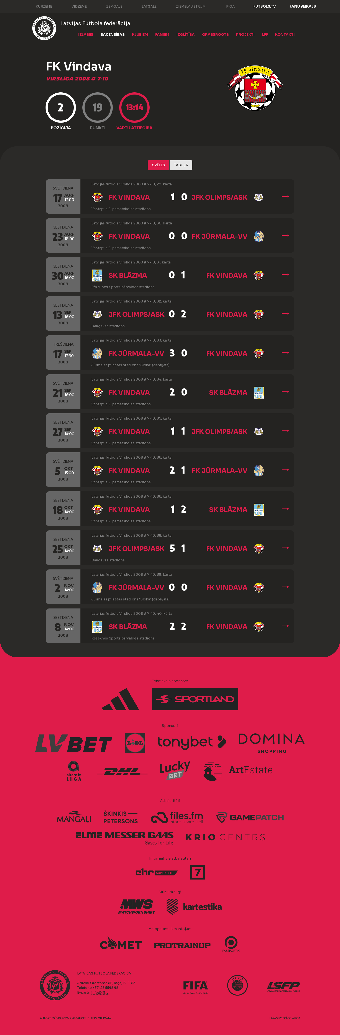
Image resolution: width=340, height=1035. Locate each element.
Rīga (226, 6)
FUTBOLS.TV (264, 6)
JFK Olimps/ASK (219, 197)
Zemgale (110, 6)
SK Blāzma (128, 275)
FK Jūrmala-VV (219, 236)
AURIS (296, 1018)
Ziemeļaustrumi (187, 6)
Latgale (145, 6)
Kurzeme (39, 6)
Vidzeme (75, 6)
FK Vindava (129, 197)
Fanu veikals (303, 6)
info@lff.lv (99, 992)
